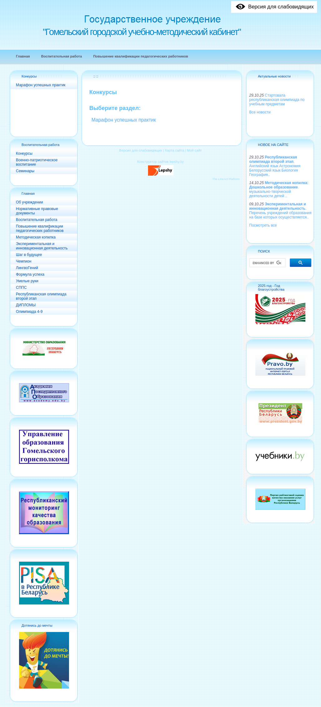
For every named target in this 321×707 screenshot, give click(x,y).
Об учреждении (29, 202)
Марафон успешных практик (41, 85)
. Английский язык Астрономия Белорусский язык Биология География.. (274, 166)
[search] (267, 263)
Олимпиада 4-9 (29, 311)
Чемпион (23, 261)
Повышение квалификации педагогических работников (40, 228)
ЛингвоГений (27, 268)
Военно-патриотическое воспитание (36, 162)
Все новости (259, 112)
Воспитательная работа (40, 145)
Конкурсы (29, 76)
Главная (28, 193)
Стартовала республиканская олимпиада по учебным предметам (276, 99)
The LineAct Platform (226, 179)
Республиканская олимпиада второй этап (41, 296)
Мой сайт (194, 150)
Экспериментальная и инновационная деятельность (42, 246)
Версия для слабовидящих (140, 150)
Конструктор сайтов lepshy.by (160, 161)
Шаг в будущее (29, 255)
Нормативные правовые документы (37, 211)
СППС (21, 287)
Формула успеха (30, 274)
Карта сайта (174, 150)
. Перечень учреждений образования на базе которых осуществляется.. (280, 210)
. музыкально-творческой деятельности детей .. (279, 189)
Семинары (25, 171)
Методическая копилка (36, 237)
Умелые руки (27, 281)
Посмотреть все (263, 225)
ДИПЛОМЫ (26, 305)
